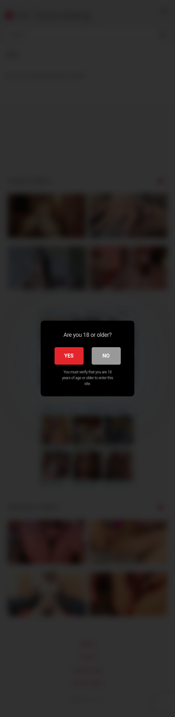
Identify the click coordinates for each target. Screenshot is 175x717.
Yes (69, 356)
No (105, 356)
